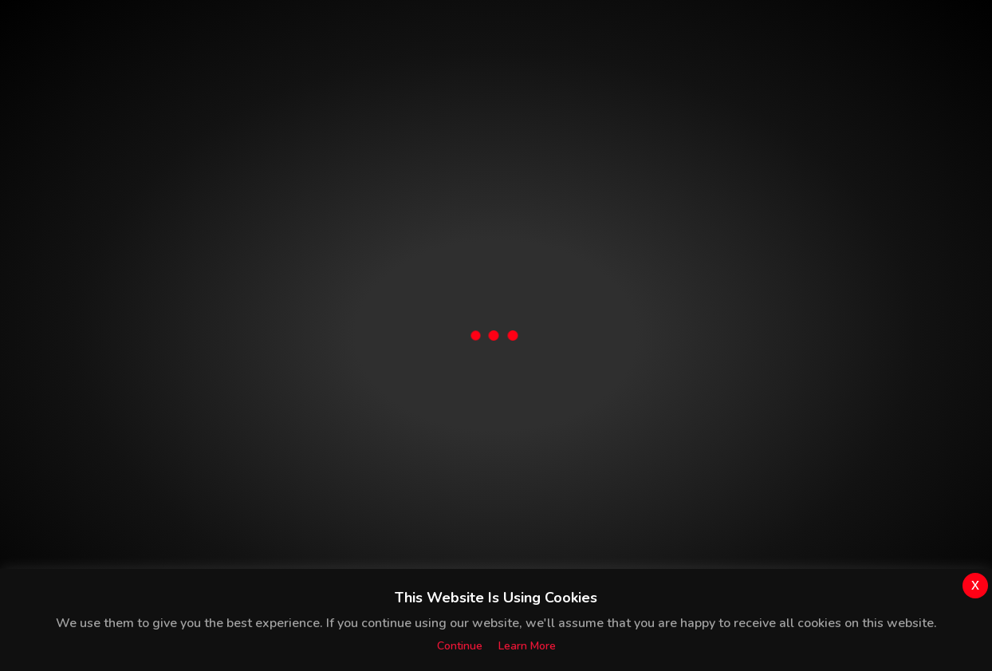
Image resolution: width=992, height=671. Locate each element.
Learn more (527, 645)
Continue (459, 645)
